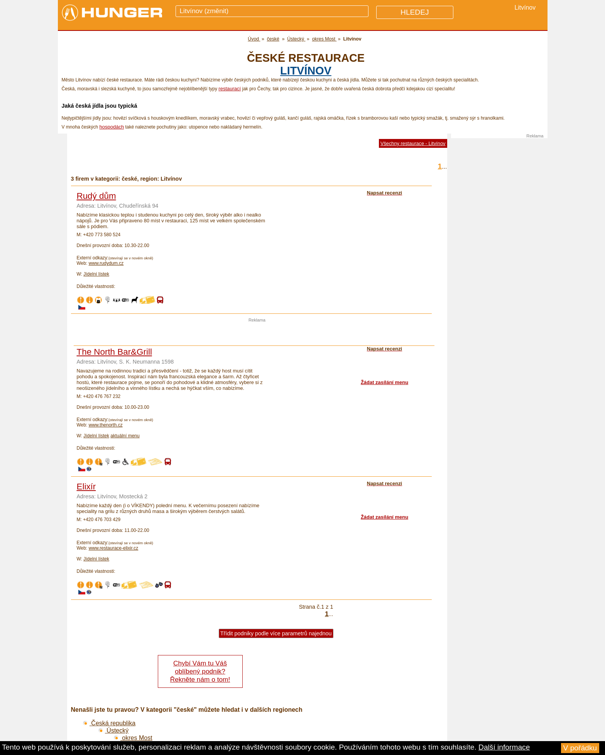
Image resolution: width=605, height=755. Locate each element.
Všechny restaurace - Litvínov (413, 143)
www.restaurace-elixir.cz (114, 548)
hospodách (112, 127)
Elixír (86, 486)
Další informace (504, 747)
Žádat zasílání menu (384, 382)
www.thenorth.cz (106, 425)
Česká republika (109, 723)
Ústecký (113, 730)
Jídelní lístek (96, 274)
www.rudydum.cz (106, 263)
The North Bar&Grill (114, 352)
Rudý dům (96, 196)
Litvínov (305, 70)
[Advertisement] (257, 333)
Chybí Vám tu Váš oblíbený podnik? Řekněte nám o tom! (200, 671)
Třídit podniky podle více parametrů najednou (276, 633)
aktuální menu (124, 435)
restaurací (229, 88)
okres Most (132, 738)
